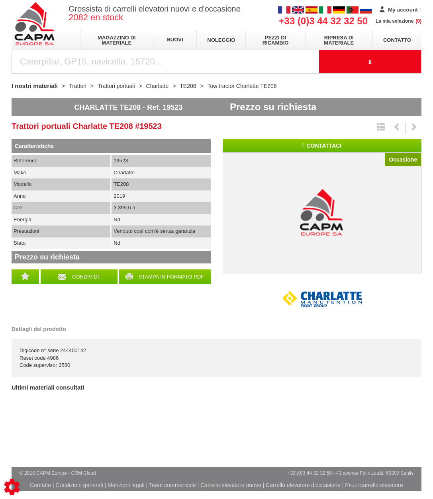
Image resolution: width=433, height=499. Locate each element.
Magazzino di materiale (116, 40)
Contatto (397, 40)
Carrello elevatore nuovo (230, 485)
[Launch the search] (370, 62)
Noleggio (221, 40)
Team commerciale (172, 485)
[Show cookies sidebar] (12, 487)
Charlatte (322, 299)
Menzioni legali (126, 485)
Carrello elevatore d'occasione (303, 485)
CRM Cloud (83, 473)
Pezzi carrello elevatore (374, 485)
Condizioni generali (79, 485)
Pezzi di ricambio (276, 40)
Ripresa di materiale (339, 40)
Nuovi (175, 40)
